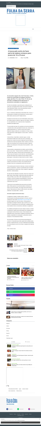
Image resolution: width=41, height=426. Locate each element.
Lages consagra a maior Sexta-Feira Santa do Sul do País (27, 278)
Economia (8, 328)
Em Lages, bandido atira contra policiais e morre (21, 360)
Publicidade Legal (9, 338)
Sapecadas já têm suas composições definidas (16, 306)
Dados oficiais (14, 363)
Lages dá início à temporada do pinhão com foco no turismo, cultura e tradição (21, 312)
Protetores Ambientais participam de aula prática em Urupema (13, 277)
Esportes (8, 333)
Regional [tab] (27, 341)
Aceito (20, 422)
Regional (7, 323)
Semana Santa (26, 268)
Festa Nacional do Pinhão (13, 48)
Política (7, 330)
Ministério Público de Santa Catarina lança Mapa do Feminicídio (22, 365)
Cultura (15, 414)
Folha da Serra (19, 390)
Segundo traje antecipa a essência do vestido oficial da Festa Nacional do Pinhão (22, 317)
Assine (7, 335)
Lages (20, 388)
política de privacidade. (21, 420)
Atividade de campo (13, 268)
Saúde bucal (14, 354)
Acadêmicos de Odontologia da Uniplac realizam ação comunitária (22, 356)
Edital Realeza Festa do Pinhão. (23, 199)
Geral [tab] (13, 341)
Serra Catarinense (12, 390)
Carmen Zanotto (25, 388)
